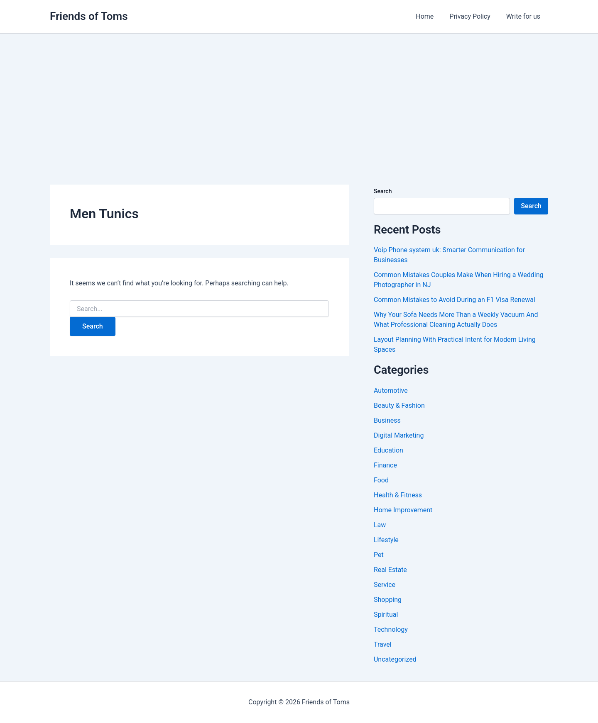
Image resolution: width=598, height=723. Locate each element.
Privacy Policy (473, 16)
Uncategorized (395, 659)
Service (384, 585)
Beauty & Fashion (399, 405)
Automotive (391, 390)
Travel (383, 644)
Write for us (524, 16)
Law (380, 525)
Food (381, 480)
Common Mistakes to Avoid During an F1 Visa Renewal (454, 300)
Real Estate (390, 570)
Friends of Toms (89, 16)
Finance (385, 465)
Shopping (388, 600)
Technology (391, 629)
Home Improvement (403, 510)
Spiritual (386, 614)
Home (431, 16)
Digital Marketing (399, 435)
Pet (379, 555)
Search (383, 191)
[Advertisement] (299, 96)
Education (388, 450)
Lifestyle (386, 540)
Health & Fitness (398, 495)
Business (387, 420)
